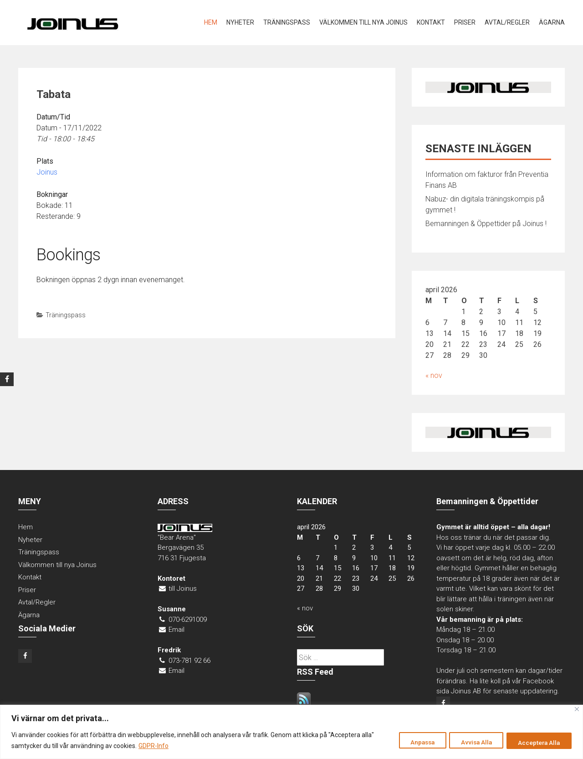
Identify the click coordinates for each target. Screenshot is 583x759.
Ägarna (552, 22)
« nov (433, 375)
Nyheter (240, 22)
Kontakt (431, 22)
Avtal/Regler (507, 22)
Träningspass (286, 22)
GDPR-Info (153, 745)
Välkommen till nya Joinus (363, 22)
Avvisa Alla (469, 742)
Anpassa (410, 742)
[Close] (577, 709)
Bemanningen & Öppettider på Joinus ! (486, 223)
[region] (291, 732)
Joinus (46, 172)
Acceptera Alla (536, 742)
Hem (210, 22)
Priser (465, 22)
